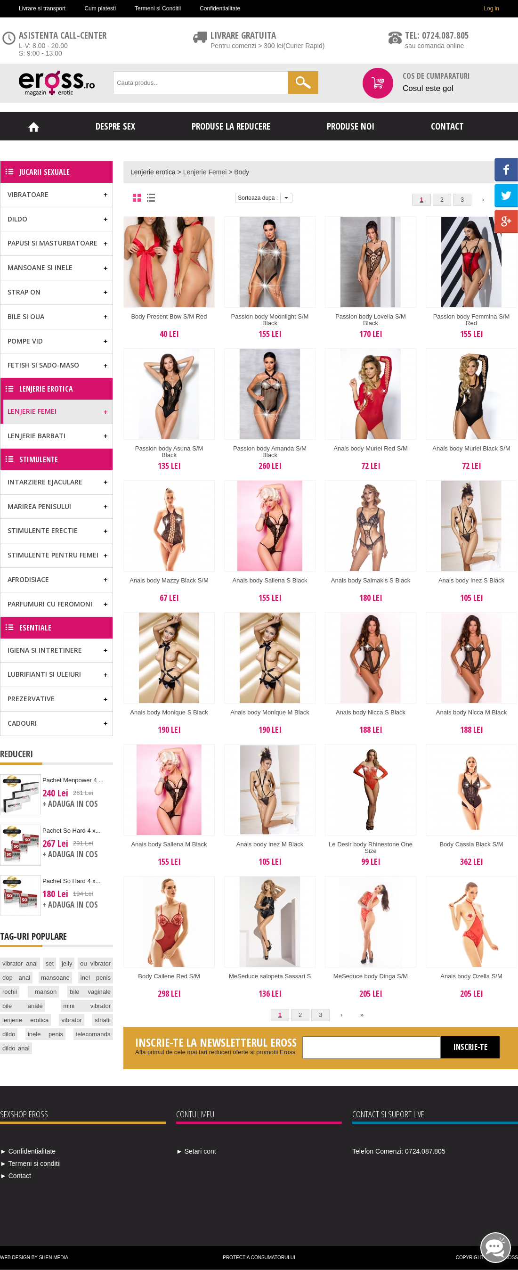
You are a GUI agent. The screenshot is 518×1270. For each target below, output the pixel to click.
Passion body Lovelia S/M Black (370, 320)
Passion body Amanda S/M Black (270, 452)
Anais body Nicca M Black (471, 712)
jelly (67, 963)
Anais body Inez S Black (471, 580)
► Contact (15, 1176)
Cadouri (22, 723)
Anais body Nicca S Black (370, 712)
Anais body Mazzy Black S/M (169, 580)
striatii (103, 1020)
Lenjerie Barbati (36, 435)
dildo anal (16, 1048)
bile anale (22, 1005)
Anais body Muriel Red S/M (370, 448)
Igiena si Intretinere (45, 650)
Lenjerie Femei (205, 172)
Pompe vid (25, 340)
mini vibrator (87, 1005)
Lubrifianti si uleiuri (44, 674)
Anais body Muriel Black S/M (471, 448)
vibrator (71, 1020)
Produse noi (350, 126)
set (50, 963)
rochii (9, 991)
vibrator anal (20, 963)
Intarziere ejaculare (45, 481)
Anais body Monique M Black (269, 712)
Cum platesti (100, 8)
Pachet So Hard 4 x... (71, 830)
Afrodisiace (28, 579)
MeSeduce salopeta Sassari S (270, 976)
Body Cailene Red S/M (169, 976)
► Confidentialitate (28, 1151)
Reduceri (16, 754)
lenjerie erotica (25, 1020)
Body (241, 172)
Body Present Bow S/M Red (169, 316)
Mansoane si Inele (40, 267)
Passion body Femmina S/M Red (471, 320)
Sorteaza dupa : (258, 198)
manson (46, 991)
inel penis (96, 977)
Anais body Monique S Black (169, 712)
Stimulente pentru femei (53, 554)
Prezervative (31, 698)
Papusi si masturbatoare (52, 242)
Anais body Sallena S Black (270, 580)
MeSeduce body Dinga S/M (370, 976)
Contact (447, 126)
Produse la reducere (231, 126)
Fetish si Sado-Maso (43, 365)
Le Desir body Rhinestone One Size (371, 847)
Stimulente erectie (43, 530)
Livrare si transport (42, 8)
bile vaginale (90, 991)
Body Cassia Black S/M (471, 844)
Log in (491, 8)
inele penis (45, 1034)
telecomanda (93, 1034)
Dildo (17, 218)
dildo (8, 1034)
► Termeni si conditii (30, 1163)
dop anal (16, 977)
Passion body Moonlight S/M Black (270, 320)
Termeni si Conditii (158, 8)
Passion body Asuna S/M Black (169, 452)
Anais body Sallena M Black (169, 844)
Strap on (24, 291)
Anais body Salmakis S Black (370, 580)
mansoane (55, 977)
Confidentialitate (220, 8)
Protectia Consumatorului (259, 1257)
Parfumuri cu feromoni (50, 603)
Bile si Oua (26, 316)
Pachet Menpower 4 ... (73, 780)
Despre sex (115, 126)
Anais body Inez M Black (269, 844)
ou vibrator (95, 963)
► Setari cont (196, 1151)
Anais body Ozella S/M (471, 976)
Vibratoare (28, 194)
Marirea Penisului (39, 506)
